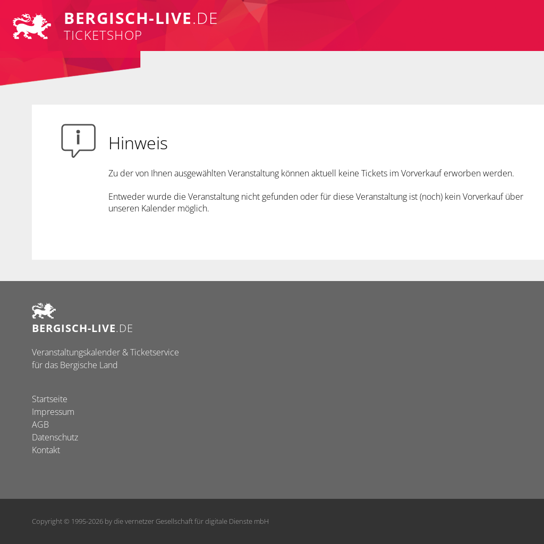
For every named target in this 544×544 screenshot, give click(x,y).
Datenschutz (55, 437)
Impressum (53, 412)
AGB (40, 424)
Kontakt (46, 450)
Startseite (49, 399)
